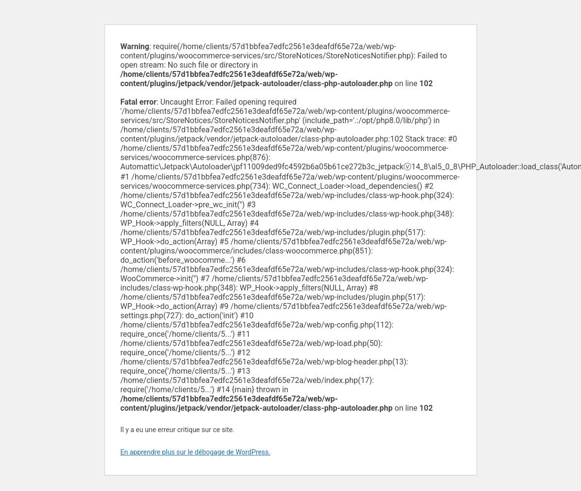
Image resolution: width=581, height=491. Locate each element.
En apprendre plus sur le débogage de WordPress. (196, 452)
